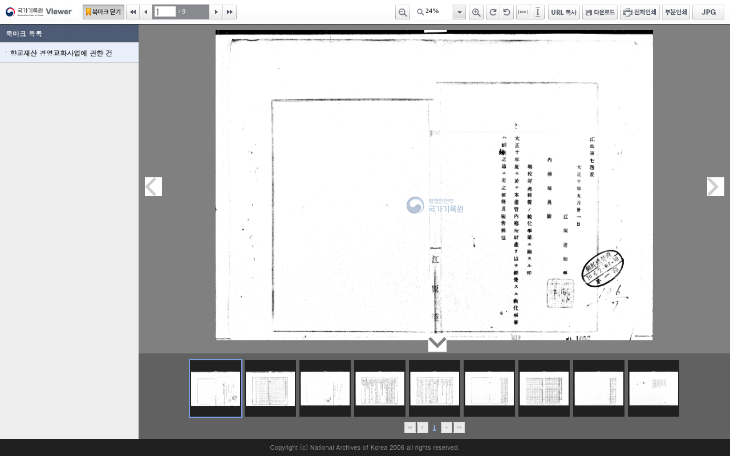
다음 (216, 12)
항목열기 (458, 12)
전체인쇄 (640, 12)
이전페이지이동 (153, 186)
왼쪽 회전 (507, 12)
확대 (476, 12)
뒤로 (446, 427)
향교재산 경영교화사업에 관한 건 (61, 53)
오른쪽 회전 (493, 12)
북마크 (103, 12)
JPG (708, 12)
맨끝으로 (458, 427)
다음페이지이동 (715, 186)
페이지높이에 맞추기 (538, 12)
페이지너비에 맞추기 (523, 12)
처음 (133, 12)
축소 (402, 12)
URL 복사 (564, 12)
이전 (146, 12)
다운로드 (600, 12)
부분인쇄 (676, 12)
